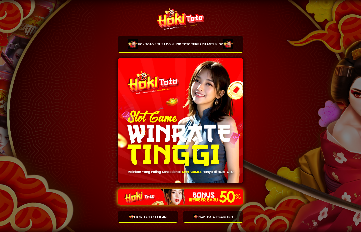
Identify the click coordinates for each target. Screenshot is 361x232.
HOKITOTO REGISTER (213, 216)
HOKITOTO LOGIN (148, 216)
